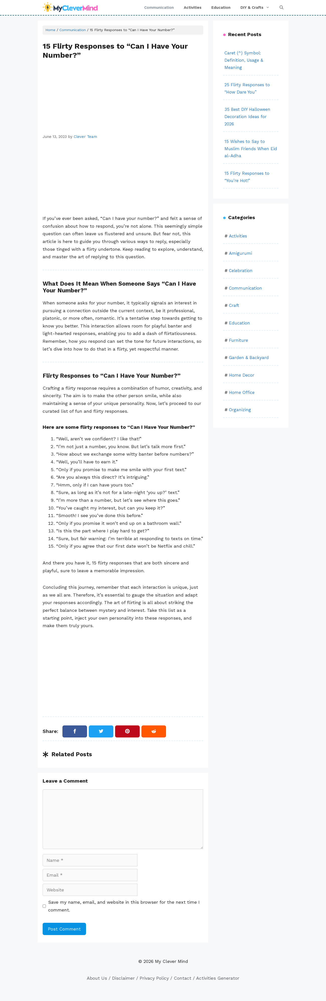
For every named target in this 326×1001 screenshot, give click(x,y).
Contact (182, 978)
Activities (192, 7)
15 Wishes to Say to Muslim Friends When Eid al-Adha (250, 148)
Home (50, 30)
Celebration (241, 270)
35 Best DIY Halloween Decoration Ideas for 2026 (247, 116)
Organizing (240, 409)
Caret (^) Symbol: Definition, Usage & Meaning (243, 60)
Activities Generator (217, 978)
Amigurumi (240, 253)
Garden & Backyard (249, 357)
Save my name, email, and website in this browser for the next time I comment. (124, 905)
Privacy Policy (154, 978)
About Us (97, 978)
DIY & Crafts (257, 7)
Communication (159, 7)
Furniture (238, 340)
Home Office (242, 392)
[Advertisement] (123, 97)
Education (220, 7)
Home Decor (241, 375)
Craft (234, 305)
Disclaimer (123, 978)
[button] (281, 7)
